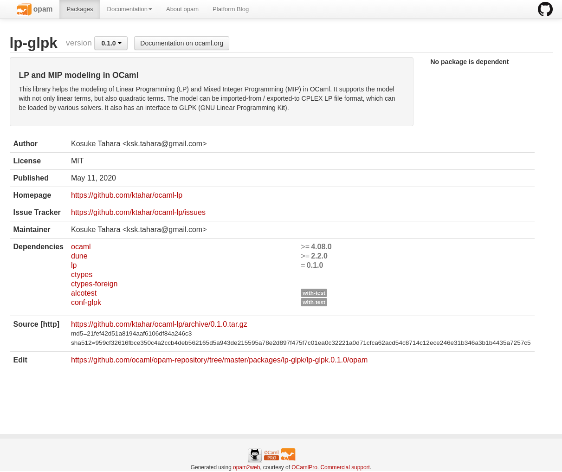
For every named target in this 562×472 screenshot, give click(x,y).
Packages (79, 9)
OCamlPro (304, 467)
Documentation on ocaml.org (181, 43)
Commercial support (344, 467)
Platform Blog (231, 9)
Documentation (129, 9)
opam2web (246, 467)
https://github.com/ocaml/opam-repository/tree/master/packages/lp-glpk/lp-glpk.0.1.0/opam (219, 360)
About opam (182, 9)
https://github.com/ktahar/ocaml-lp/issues (138, 212)
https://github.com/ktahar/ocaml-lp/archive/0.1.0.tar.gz (159, 324)
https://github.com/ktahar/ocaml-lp (126, 195)
